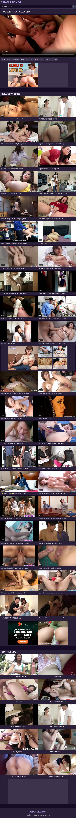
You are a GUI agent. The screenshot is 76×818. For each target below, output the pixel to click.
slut (27, 59)
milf (22, 59)
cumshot (16, 59)
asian (9, 59)
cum (41, 59)
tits (32, 59)
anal (36, 59)
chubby (54, 59)
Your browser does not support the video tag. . (38, 36)
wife (3, 59)
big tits (48, 59)
